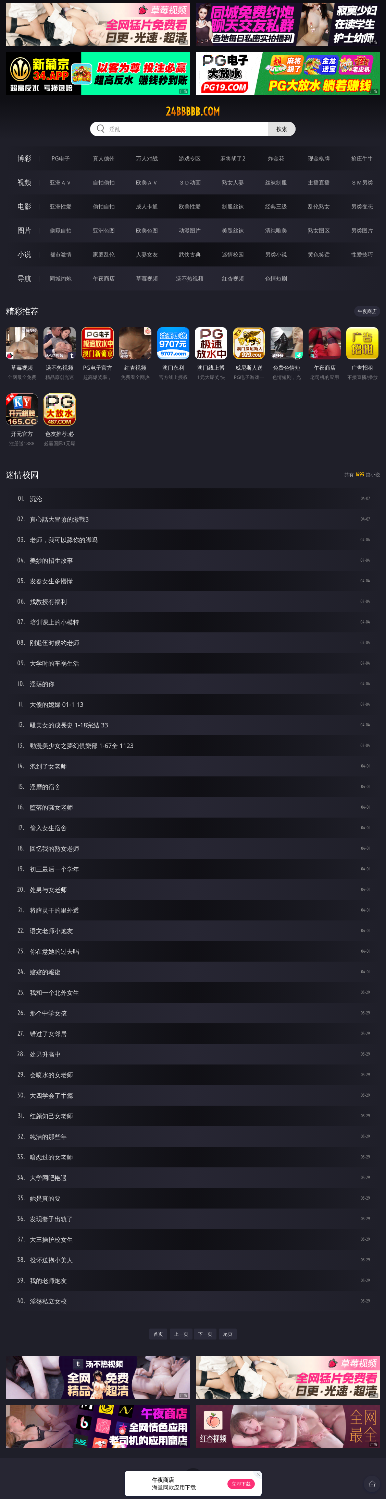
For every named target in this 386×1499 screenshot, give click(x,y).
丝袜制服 (276, 182)
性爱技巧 (362, 254)
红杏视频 (233, 278)
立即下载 (241, 1483)
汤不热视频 (189, 278)
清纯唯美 (276, 230)
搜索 (281, 129)
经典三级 (276, 206)
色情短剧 (276, 278)
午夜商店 (104, 278)
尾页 (228, 1334)
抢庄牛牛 (362, 158)
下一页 (205, 1334)
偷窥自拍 (61, 230)
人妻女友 (147, 254)
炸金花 (276, 158)
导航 (24, 278)
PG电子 (61, 158)
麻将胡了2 (232, 158)
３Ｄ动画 (190, 182)
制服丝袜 (233, 206)
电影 (24, 206)
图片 (24, 230)
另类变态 (362, 206)
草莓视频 (147, 278)
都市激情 (61, 254)
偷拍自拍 (104, 206)
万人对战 (147, 158)
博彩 (24, 158)
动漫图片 (190, 230)
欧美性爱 (190, 206)
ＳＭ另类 (362, 182)
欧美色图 (147, 230)
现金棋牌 (319, 158)
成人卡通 (147, 206)
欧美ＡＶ (147, 182)
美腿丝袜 (233, 230)
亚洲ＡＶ (61, 182)
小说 (24, 254)
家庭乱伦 (104, 254)
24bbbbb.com (193, 111)
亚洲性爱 (61, 206)
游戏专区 (190, 158)
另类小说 (276, 254)
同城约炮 (61, 278)
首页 (158, 1334)
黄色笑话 (319, 254)
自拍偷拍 (104, 182)
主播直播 (319, 182)
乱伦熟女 (319, 206)
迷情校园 (233, 254)
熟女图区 (319, 230)
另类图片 (362, 230)
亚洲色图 (104, 230)
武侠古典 (190, 254)
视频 (24, 182)
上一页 (181, 1334)
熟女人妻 (233, 182)
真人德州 (104, 158)
